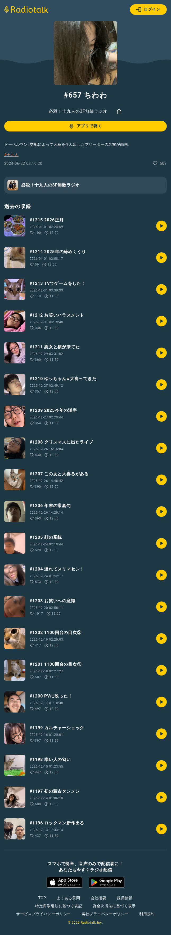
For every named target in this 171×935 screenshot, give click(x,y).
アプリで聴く (85, 126)
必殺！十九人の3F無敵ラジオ (78, 111)
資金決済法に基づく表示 (114, 906)
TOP (42, 898)
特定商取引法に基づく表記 (58, 906)
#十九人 (11, 155)
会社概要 (98, 898)
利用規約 (147, 914)
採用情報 (125, 898)
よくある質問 (68, 898)
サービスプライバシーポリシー (43, 914)
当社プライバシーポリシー (105, 914)
